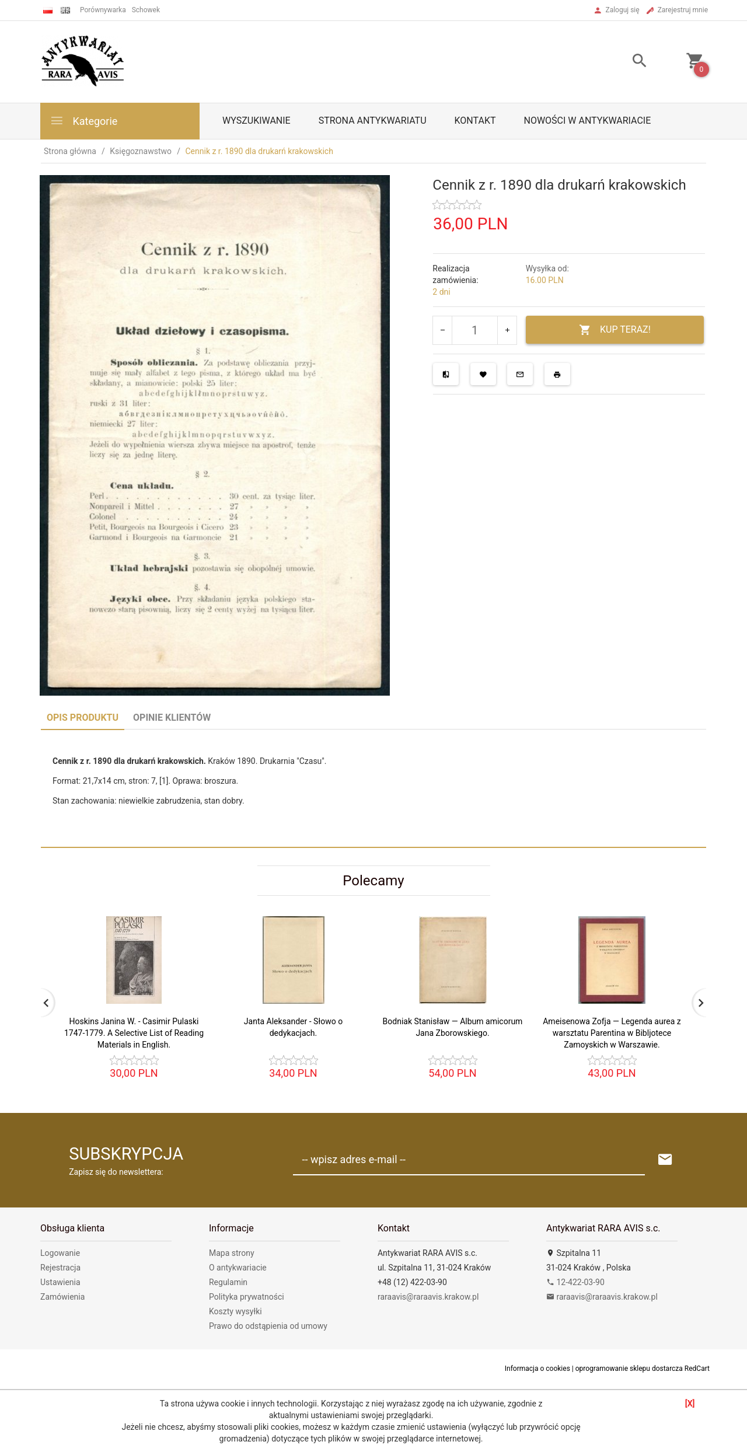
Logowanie (60, 1253)
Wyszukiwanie (256, 120)
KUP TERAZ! (615, 330)
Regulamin (228, 1282)
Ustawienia (60, 1282)
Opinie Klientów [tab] (172, 717)
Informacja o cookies (537, 1368)
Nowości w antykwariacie (587, 120)
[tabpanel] (373, 788)
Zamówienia (62, 1296)
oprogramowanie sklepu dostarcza (629, 1368)
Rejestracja (60, 1267)
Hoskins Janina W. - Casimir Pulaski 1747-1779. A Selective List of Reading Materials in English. (134, 1033)
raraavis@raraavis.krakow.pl (428, 1296)
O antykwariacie (238, 1267)
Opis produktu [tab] (82, 717)
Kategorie (83, 120)
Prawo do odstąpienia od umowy (268, 1326)
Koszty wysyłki (235, 1311)
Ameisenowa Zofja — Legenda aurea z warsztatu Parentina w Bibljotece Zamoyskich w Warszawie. (612, 1033)
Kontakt (475, 120)
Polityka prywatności (246, 1296)
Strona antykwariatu (373, 120)
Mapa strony (231, 1253)
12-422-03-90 (575, 1282)
